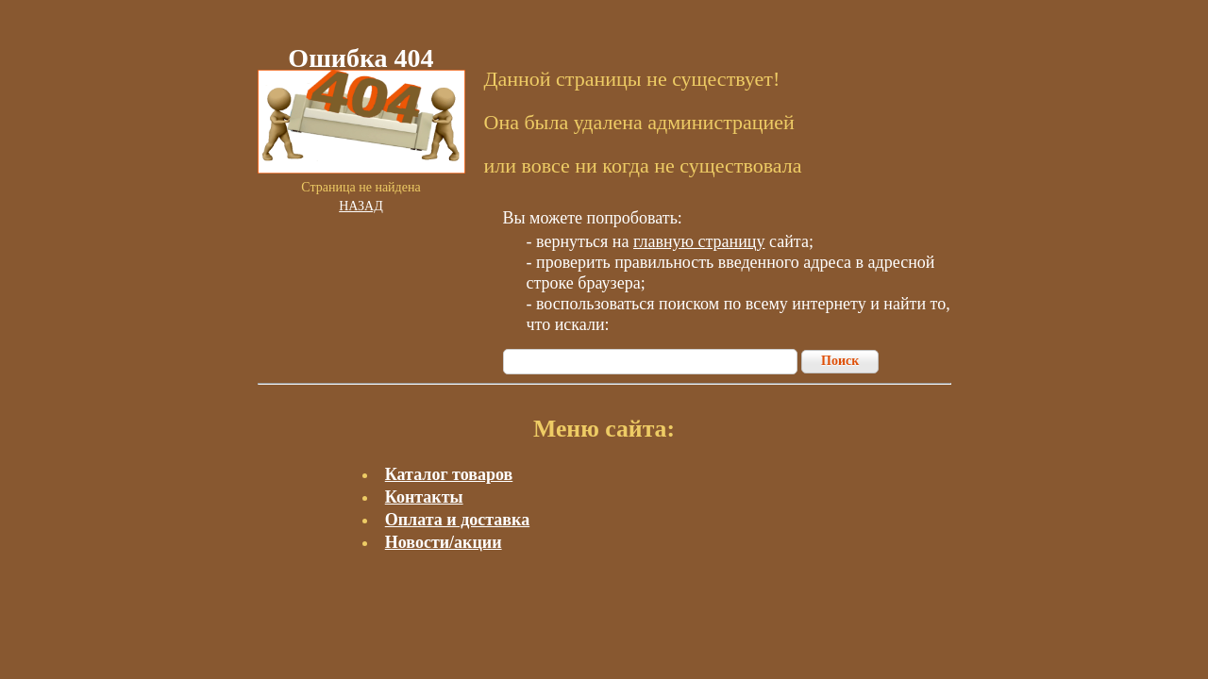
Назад (361, 206)
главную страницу (698, 241)
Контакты (424, 497)
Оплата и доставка (457, 519)
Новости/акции (443, 542)
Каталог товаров (449, 474)
